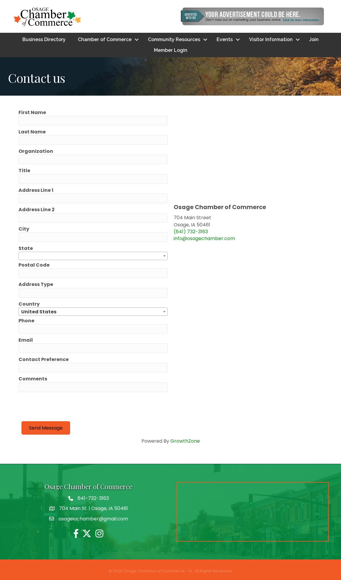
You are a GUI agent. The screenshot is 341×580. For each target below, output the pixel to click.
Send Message (46, 427)
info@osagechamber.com (204, 238)
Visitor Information (271, 39)
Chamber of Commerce (105, 39)
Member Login (170, 50)
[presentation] (66, 406)
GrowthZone (185, 441)
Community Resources (174, 39)
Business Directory (44, 39)
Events (225, 39)
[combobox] (93, 256)
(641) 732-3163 (191, 231)
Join (314, 39)
